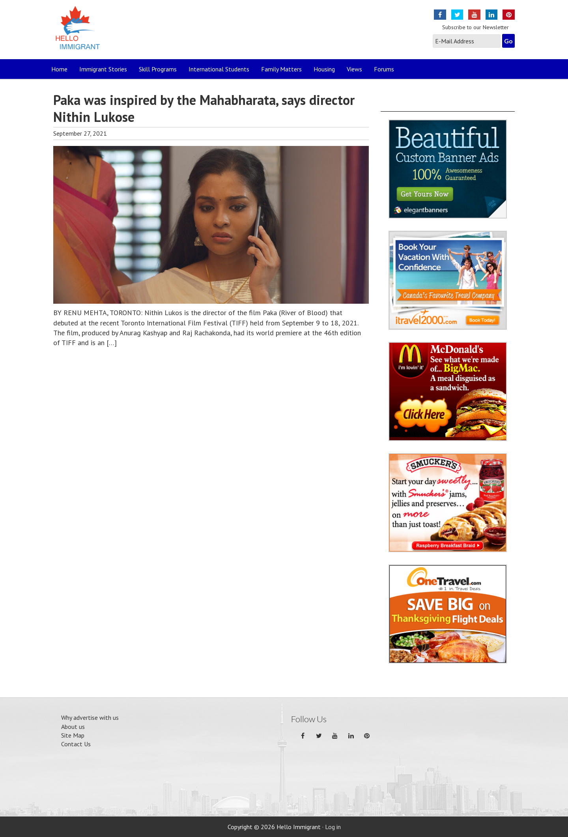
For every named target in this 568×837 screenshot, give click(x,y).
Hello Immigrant (79, 32)
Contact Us (76, 744)
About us (73, 727)
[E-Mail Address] (467, 41)
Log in (333, 827)
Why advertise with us (90, 717)
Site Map (72, 735)
